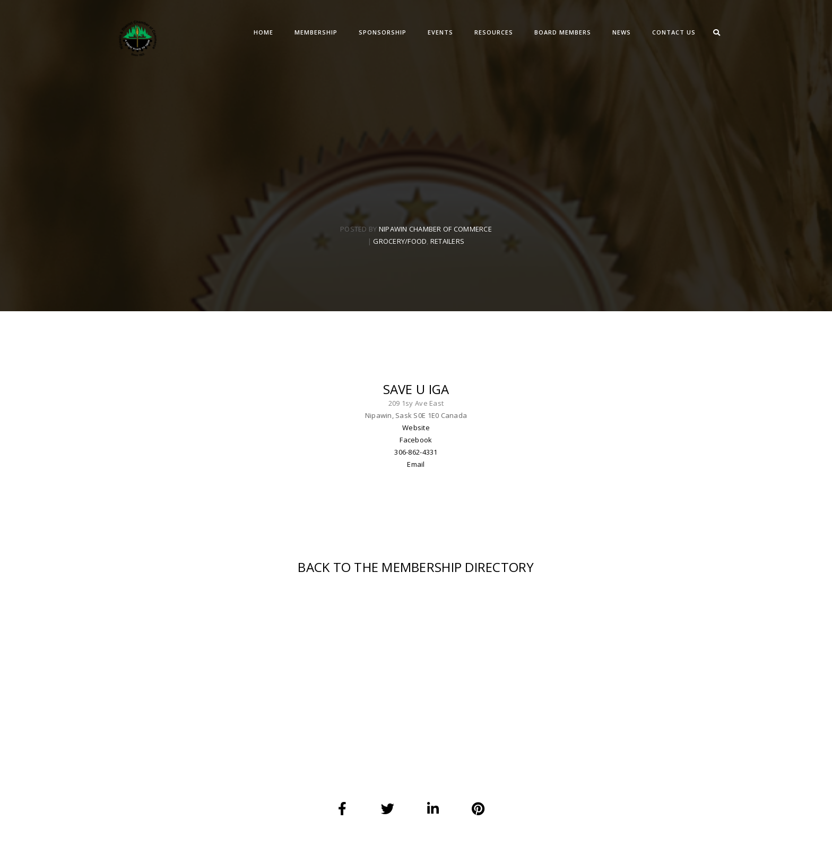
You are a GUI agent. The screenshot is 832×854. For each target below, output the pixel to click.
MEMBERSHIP (315, 32)
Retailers (447, 241)
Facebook (416, 440)
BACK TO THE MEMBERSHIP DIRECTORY (416, 567)
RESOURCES (493, 32)
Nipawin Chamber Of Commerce (435, 229)
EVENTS (440, 32)
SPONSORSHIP (382, 32)
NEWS (621, 32)
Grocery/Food (400, 241)
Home (263, 32)
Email (415, 464)
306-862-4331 (415, 452)
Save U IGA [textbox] (416, 389)
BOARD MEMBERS (562, 32)
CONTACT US (674, 32)
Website (416, 427)
